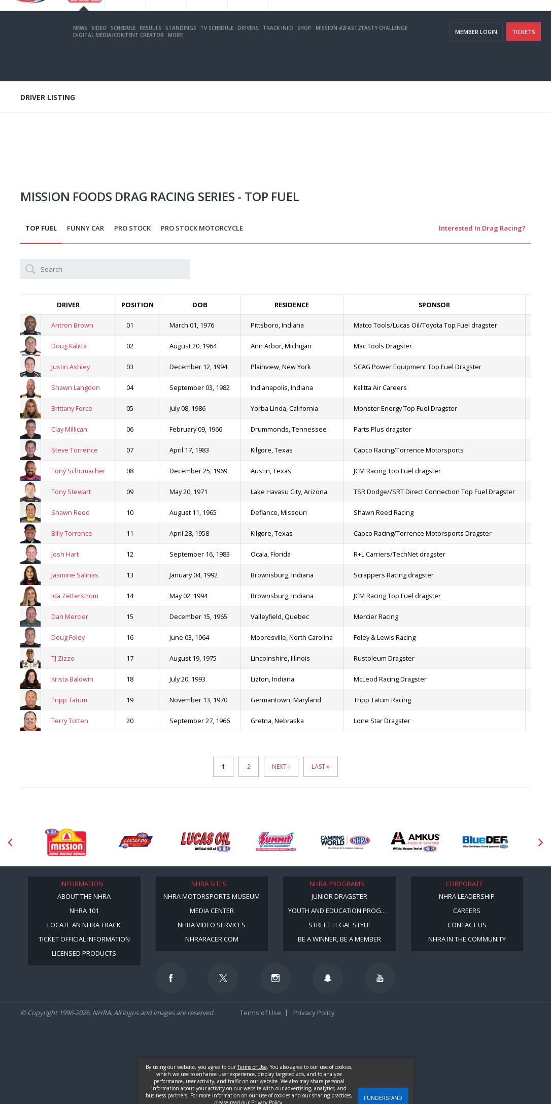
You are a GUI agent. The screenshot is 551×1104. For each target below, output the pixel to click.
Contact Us (467, 924)
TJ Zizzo (63, 658)
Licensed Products (84, 953)
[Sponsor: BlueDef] (485, 842)
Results (150, 57)
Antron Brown (72, 325)
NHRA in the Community (467, 939)
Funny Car (85, 228)
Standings (180, 57)
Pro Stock (132, 228)
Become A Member (395, 20)
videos (528, 20)
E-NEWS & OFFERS (485, 20)
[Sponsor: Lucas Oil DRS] (135, 842)
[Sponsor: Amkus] (415, 842)
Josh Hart (65, 554)
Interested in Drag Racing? (482, 228)
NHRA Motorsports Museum (211, 896)
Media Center (212, 910)
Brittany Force (71, 408)
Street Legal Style (339, 924)
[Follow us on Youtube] (380, 978)
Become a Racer (338, 20)
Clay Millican (69, 429)
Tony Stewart (71, 491)
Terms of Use (260, 1012)
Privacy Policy (314, 1012)
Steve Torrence (74, 449)
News (80, 57)
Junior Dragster (339, 896)
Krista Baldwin (72, 679)
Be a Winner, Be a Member (339, 939)
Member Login (476, 61)
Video (99, 57)
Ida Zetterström (74, 595)
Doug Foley (68, 637)
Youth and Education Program (341, 910)
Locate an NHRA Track (84, 924)
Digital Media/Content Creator (118, 64)
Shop (304, 57)
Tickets (523, 61)
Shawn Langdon (75, 387)
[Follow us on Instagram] (275, 978)
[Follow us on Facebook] (171, 978)
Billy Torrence (71, 533)
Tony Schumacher (78, 470)
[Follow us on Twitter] (223, 978)
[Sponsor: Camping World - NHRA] (345, 842)
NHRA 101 (84, 910)
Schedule (123, 57)
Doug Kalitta (69, 345)
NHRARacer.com (211, 939)
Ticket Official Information (84, 939)
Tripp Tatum (69, 699)
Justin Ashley (70, 366)
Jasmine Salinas (74, 574)
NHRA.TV (442, 20)
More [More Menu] (175, 64)
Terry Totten (69, 720)
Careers (466, 910)
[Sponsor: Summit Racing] (275, 842)
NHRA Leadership (467, 896)
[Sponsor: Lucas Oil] (205, 842)
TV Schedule (216, 57)
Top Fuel (41, 228)
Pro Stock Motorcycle (202, 228)
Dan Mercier (69, 616)
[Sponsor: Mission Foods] (65, 842)
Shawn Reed (70, 512)
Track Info (278, 57)
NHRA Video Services (212, 924)
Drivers (248, 57)
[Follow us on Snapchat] (328, 978)
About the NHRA (84, 896)
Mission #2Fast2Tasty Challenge (361, 57)
